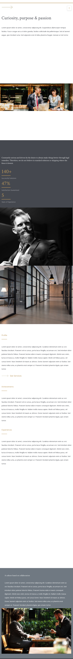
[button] (69, 8)
